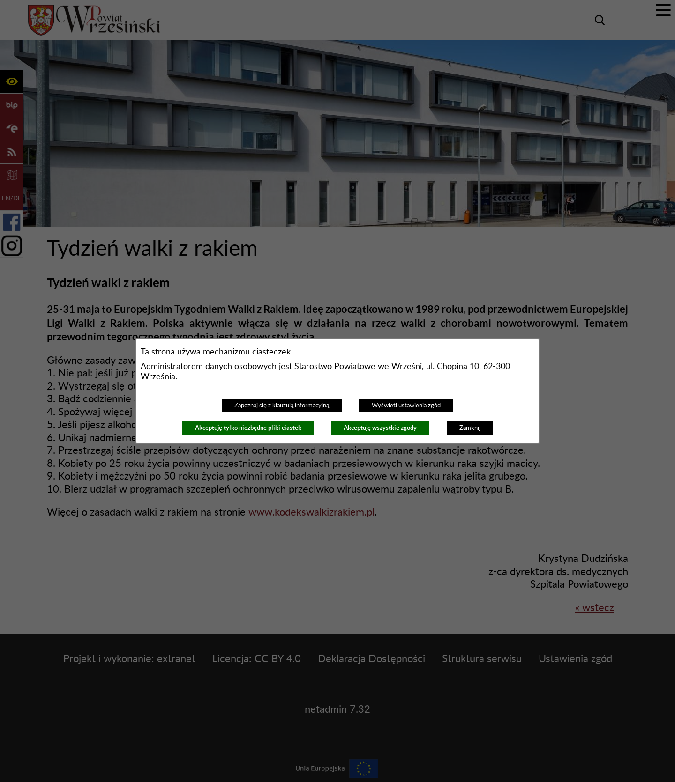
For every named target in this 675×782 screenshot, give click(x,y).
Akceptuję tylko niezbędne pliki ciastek (248, 427)
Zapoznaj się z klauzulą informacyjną (281, 405)
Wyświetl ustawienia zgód (406, 405)
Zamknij (469, 428)
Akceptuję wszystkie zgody (380, 427)
